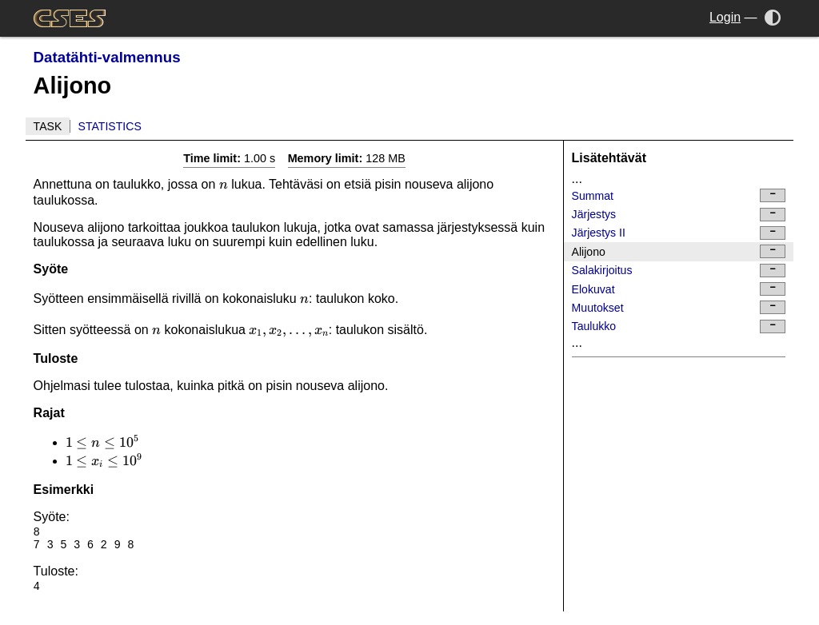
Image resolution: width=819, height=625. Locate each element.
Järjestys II (679, 233)
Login (725, 17)
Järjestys (679, 214)
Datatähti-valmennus (107, 57)
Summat (679, 195)
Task (48, 126)
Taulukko (679, 326)
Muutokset (679, 307)
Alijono (679, 251)
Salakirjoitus (679, 270)
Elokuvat (679, 289)
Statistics (110, 126)
